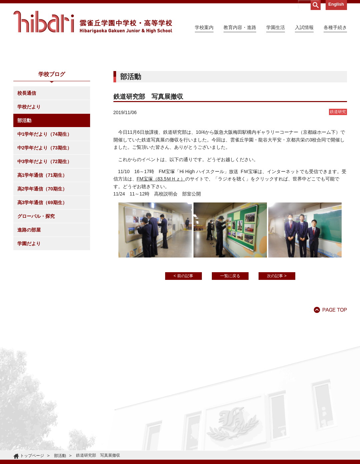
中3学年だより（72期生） (44, 222)
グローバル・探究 (36, 277)
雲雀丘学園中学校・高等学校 (92, 22)
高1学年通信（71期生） (42, 236)
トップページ (32, 455)
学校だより (29, 167)
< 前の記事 (183, 336)
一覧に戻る (230, 336)
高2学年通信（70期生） (42, 249)
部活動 (24, 181)
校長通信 (26, 153)
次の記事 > (276, 336)
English (336, 4)
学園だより (29, 304)
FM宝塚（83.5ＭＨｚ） (161, 239)
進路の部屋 (29, 290)
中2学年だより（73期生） (44, 208)
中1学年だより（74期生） (44, 194)
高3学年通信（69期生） (42, 263)
